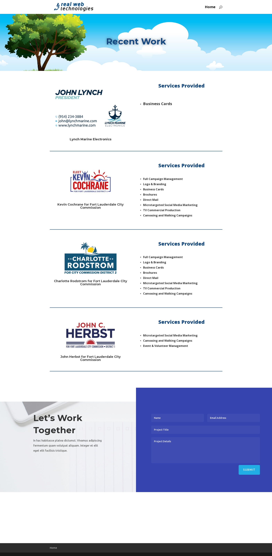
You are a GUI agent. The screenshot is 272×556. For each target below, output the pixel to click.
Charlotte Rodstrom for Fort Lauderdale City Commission (90, 290)
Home (210, 7)
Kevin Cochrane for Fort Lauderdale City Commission (90, 214)
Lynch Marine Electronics (90, 141)
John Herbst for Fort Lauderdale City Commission (90, 365)
